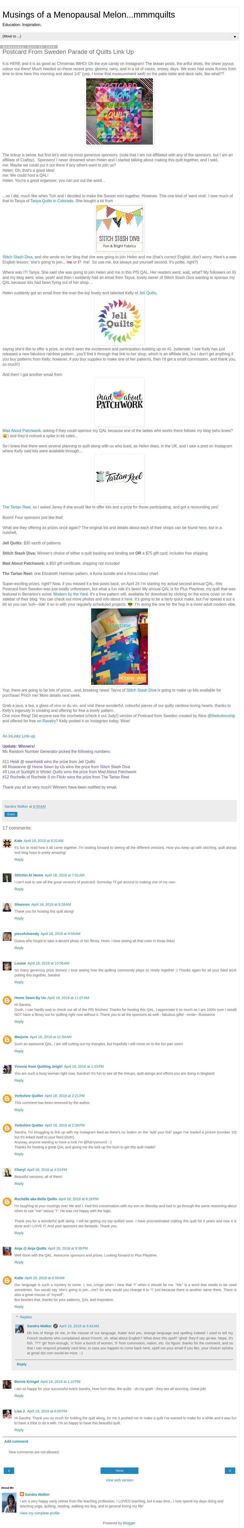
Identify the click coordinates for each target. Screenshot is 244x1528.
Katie (18, 1278)
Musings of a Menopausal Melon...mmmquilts (88, 14)
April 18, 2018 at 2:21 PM (65, 1096)
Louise (20, 963)
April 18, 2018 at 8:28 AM (51, 904)
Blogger (129, 1523)
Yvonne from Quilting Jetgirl (38, 1066)
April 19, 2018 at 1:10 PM (60, 1382)
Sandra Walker (39, 1326)
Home (119, 1470)
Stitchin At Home (28, 875)
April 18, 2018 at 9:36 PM (68, 1248)
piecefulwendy (26, 934)
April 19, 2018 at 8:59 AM (44, 1278)
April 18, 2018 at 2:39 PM (65, 1125)
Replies (26, 1317)
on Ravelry (46, 721)
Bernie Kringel (26, 1382)
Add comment (16, 1441)
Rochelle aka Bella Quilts (35, 1199)
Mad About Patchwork (21, 431)
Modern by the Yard (71, 594)
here (203, 528)
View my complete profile (40, 1513)
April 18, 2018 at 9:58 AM (60, 934)
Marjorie (21, 1037)
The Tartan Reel (16, 507)
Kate (18, 841)
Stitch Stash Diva (17, 257)
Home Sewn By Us (30, 998)
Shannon (22, 904)
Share (11, 814)
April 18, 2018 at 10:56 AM (48, 963)
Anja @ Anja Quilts (30, 1248)
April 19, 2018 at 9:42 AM (79, 1326)
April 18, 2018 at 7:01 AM (64, 875)
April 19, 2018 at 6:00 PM (47, 1411)
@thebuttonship (221, 716)
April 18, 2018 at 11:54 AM (51, 1037)
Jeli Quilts (147, 293)
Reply (19, 860)
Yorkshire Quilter (28, 1096)
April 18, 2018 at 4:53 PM (47, 1170)
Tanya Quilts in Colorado (51, 201)
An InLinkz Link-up (18, 736)
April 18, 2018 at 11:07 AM (68, 998)
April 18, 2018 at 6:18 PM (78, 1199)
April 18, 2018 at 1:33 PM (84, 1066)
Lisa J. (20, 1411)
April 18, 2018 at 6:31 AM (43, 841)
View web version (119, 1480)
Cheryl (20, 1170)
